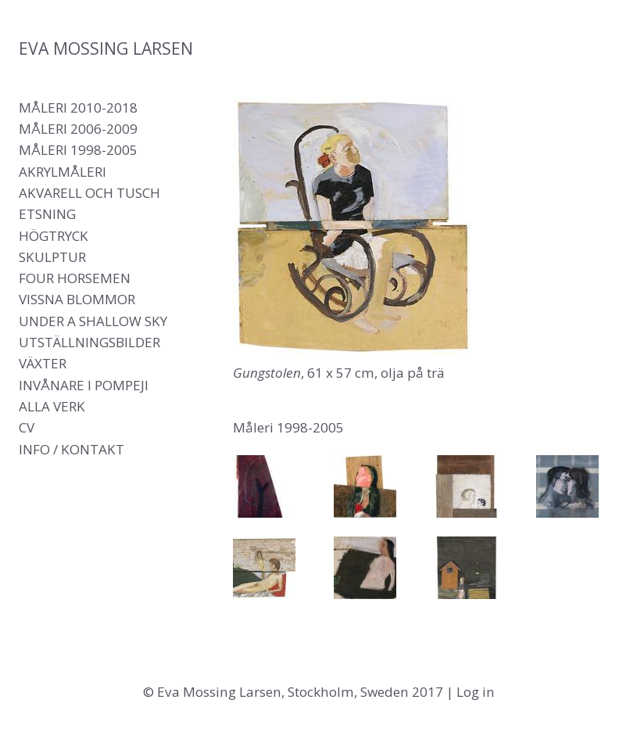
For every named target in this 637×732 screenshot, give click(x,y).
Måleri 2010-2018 (78, 108)
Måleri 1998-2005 (78, 150)
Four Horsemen (75, 278)
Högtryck (53, 236)
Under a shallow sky (93, 321)
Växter (42, 363)
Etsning (47, 214)
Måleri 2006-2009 (78, 129)
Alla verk (52, 406)
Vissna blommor (77, 299)
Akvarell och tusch (89, 193)
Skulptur (52, 257)
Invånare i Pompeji (84, 385)
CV (26, 427)
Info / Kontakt (71, 449)
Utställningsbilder (89, 342)
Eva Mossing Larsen (106, 48)
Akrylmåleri (62, 172)
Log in (475, 692)
